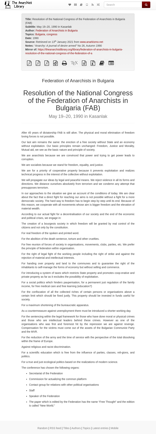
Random (42, 428)
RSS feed (55, 428)
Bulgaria (40, 34)
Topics (86, 428)
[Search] (123, 5)
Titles (66, 428)
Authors (76, 428)
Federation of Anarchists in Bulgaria (57, 30)
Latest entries (100, 428)
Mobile (114, 428)
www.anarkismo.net (91, 41)
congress (52, 34)
